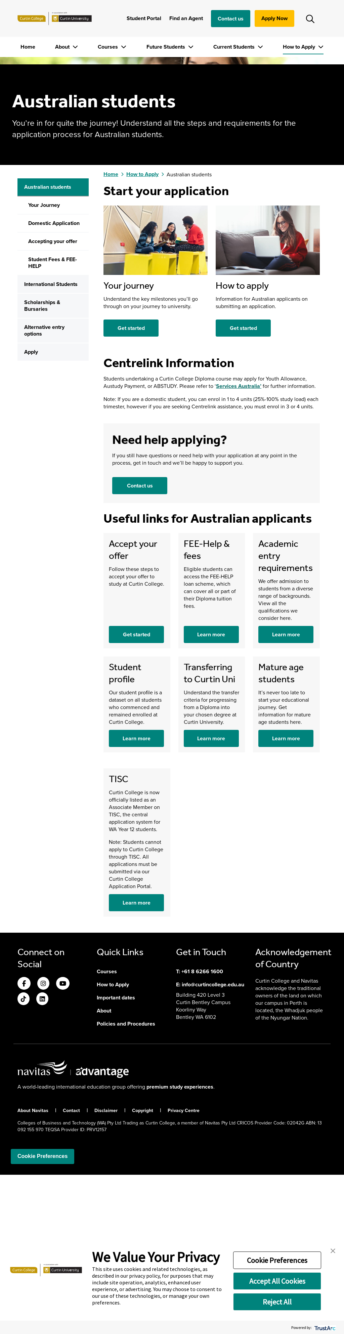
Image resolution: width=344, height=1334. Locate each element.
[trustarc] (324, 1327)
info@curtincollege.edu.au (213, 1144)
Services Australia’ (238, 545)
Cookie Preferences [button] (277, 1260)
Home (27, 47)
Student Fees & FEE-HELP (52, 422)
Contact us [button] (140, 645)
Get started (131, 487)
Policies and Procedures (126, 1183)
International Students (51, 444)
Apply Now (274, 18)
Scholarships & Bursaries (42, 465)
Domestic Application (54, 383)
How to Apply (299, 47)
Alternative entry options (44, 490)
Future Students (166, 47)
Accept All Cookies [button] (277, 1281)
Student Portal (144, 18)
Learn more (211, 794)
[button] (333, 1250)
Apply (31, 511)
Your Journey (44, 364)
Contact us (231, 18)
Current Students (234, 47)
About (63, 47)
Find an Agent (186, 18)
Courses (108, 47)
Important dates (116, 1157)
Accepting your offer (52, 401)
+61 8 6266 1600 (202, 1131)
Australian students (47, 346)
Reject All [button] (277, 1302)
